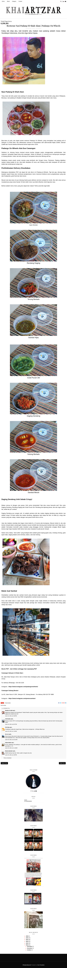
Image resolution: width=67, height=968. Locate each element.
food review (38, 28)
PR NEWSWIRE (28, 801)
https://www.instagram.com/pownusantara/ (21, 698)
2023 (27, 941)
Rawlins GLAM (8, 710)
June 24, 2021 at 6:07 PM (11, 724)
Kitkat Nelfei (8, 742)
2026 (27, 936)
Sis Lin (7, 734)
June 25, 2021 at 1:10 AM (11, 731)
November (29, 948)
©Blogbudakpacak (27, 965)
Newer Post (4, 763)
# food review (7, 702)
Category (14, 1)
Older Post (62, 763)
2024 (27, 939)
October (29, 950)
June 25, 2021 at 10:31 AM (11, 739)
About (8, 1)
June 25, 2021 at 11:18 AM (11, 748)
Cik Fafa (7, 727)
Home (3, 1)
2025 (27, 937)
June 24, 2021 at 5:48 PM (11, 716)
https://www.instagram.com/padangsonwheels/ (23, 686)
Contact (20, 1)
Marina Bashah (9, 751)
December (29, 946)
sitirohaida (7, 718)
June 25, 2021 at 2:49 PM (11, 755)
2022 (27, 943)
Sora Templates (40, 965)
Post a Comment (7, 758)
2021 (27, 945)
